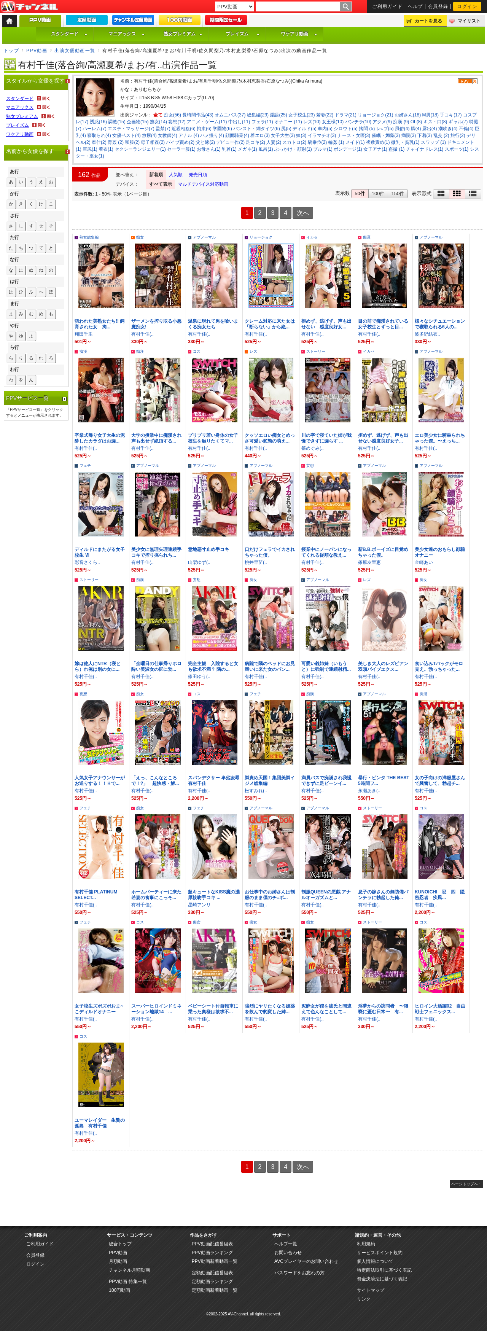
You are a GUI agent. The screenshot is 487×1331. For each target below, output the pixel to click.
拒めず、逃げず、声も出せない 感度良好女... (326, 324)
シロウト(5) (346, 128)
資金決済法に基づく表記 (382, 1279)
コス (197, 351)
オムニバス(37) (230, 115)
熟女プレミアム (183, 34)
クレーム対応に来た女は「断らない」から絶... (270, 324)
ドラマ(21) (345, 115)
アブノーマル (204, 237)
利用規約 (366, 1244)
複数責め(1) (378, 142)
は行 (14, 281)
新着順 (156, 174)
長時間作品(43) (197, 115)
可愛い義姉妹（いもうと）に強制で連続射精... (326, 666)
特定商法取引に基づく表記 (384, 1270)
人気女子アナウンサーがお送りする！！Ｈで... (100, 780)
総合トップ (120, 1244)
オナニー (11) (288, 121)
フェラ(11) (262, 121)
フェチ (85, 465)
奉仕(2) (99, 142)
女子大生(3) (283, 135)
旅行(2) (457, 135)
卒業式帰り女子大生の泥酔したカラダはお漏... (100, 438)
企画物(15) (137, 121)
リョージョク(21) (375, 115)
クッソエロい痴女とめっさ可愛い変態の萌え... (270, 438)
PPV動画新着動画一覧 (214, 1261)
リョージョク (261, 237)
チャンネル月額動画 (129, 1270)
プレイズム (243, 34)
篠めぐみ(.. (312, 448)
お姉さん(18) (408, 115)
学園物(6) (222, 128)
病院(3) (408, 135)
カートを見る (428, 21)
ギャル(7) (458, 121)
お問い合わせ (288, 1252)
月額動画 (118, 1261)
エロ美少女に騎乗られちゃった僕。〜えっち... (440, 438)
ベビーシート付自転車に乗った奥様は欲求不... (213, 1008)
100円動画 (119, 1290)
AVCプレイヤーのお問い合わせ (306, 1261)
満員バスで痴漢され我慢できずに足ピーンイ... (326, 780)
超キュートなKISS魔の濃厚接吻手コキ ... (214, 894)
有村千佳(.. (142, 334)
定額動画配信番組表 (212, 1272)
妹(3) (301, 135)
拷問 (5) (367, 128)
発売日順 (198, 174)
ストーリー (315, 351)
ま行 (14, 303)
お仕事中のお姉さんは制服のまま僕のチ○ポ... (270, 894)
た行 (14, 237)
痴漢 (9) (401, 121)
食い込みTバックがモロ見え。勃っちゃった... (439, 666)
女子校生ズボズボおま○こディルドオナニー (99, 1008)
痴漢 (367, 237)
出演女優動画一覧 (74, 50)
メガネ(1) (247, 149)
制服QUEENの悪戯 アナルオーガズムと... (326, 894)
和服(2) (132, 142)
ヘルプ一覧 (285, 1244)
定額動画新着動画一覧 (214, 1290)
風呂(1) (265, 149)
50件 (360, 193)
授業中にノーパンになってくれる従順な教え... (326, 552)
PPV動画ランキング (212, 1252)
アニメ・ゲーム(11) (207, 121)
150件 (397, 193)
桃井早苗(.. (256, 562)
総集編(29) (258, 115)
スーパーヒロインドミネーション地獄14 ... (156, 1008)
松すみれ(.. (256, 790)
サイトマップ (370, 1290)
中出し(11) (239, 121)
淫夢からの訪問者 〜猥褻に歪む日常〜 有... (383, 1008)
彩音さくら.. (87, 562)
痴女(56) (172, 115)
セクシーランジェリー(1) (140, 149)
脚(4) (416, 128)
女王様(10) (333, 121)
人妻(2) (273, 142)
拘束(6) (204, 128)
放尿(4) (149, 135)
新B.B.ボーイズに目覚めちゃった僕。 (383, 552)
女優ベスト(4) (126, 135)
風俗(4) (402, 128)
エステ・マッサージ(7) (131, 128)
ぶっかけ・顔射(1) (293, 149)
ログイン (467, 6)
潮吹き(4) (448, 128)
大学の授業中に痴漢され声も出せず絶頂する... (156, 438)
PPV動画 (36, 50)
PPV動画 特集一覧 (127, 1281)
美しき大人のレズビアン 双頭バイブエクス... (385, 666)
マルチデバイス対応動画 (203, 184)
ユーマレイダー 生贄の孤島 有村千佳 (100, 1123)
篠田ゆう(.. (199, 676)
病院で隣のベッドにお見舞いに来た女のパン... (270, 666)
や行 (14, 325)
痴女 (140, 237)
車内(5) (325, 128)
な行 (14, 259)
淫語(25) (278, 115)
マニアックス (126, 34)
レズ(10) (311, 121)
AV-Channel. (238, 1314)
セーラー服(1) (181, 149)
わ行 (14, 369)
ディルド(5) (305, 128)
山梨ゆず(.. (199, 562)
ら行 (14, 347)
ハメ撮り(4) (212, 135)
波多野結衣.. (427, 334)
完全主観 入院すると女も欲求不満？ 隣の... (213, 666)
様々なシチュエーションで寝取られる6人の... (440, 324)
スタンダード (69, 34)
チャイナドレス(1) (425, 149)
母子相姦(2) (153, 142)
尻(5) (286, 128)
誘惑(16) (98, 121)
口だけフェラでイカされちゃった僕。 (270, 552)
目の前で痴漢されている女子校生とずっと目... (383, 324)
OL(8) (416, 121)
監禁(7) (163, 128)
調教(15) (116, 121)
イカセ (312, 237)
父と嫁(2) (205, 142)
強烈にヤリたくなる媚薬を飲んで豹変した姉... (270, 1008)
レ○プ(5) (385, 128)
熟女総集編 (89, 237)
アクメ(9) (382, 121)
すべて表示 (160, 184)
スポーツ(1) (457, 149)
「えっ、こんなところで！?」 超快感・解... (155, 780)
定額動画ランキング (212, 1281)
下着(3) (424, 135)
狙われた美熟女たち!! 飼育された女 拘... (99, 324)
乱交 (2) (441, 135)
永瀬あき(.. (369, 790)
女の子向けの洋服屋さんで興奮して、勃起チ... (440, 780)
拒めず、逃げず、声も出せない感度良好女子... (383, 438)
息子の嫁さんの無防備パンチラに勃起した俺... (383, 894)
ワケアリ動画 (299, 34)
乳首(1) (229, 149)
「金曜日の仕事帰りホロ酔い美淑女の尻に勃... (156, 666)
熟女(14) (158, 121)
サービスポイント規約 (380, 1252)
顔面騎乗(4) (237, 135)
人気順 (176, 174)
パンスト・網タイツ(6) (256, 128)
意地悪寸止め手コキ (208, 549)
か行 (14, 193)
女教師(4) (167, 135)
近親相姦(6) (184, 128)
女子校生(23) (301, 115)
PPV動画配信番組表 (212, 1244)
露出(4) (429, 128)
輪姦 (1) (336, 142)
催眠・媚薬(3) (386, 135)
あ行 (14, 171)
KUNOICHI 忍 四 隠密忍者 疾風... (440, 894)
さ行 (14, 215)
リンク (364, 1299)
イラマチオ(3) (322, 135)
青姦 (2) (116, 142)
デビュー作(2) (230, 142)
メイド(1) (355, 142)
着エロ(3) (260, 135)
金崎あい (424, 562)
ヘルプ (415, 6)
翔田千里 (84, 334)
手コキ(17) (451, 115)
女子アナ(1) (375, 149)
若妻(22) (324, 115)
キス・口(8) (435, 121)
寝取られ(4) (99, 135)
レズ (253, 351)
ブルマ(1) (323, 149)
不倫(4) (466, 128)
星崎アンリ (199, 905)
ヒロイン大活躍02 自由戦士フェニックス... (440, 1008)
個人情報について (375, 1261)
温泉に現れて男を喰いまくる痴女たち (213, 324)
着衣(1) (106, 149)
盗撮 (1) (396, 149)
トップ (11, 50)
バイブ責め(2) (180, 142)
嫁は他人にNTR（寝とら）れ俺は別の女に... (98, 666)
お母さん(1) (209, 149)
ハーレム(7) (95, 128)
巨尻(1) (90, 149)
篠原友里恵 (369, 562)
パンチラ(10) (358, 121)
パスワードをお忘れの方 (299, 1272)
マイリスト (469, 21)
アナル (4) (188, 135)
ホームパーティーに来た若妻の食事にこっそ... (156, 894)
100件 (378, 193)
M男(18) (430, 115)
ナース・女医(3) (354, 135)
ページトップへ (464, 1184)
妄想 (310, 465)
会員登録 (438, 6)
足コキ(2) (255, 142)
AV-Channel (29, 7)
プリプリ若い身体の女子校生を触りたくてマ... (213, 438)
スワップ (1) (433, 142)
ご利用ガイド (387, 6)
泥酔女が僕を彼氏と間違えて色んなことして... (326, 1008)
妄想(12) (176, 121)
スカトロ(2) (294, 142)
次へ (303, 213)
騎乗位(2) (317, 142)
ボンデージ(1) (348, 149)
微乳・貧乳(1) (405, 142)
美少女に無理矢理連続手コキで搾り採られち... (156, 552)
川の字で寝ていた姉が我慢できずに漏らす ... (326, 438)
